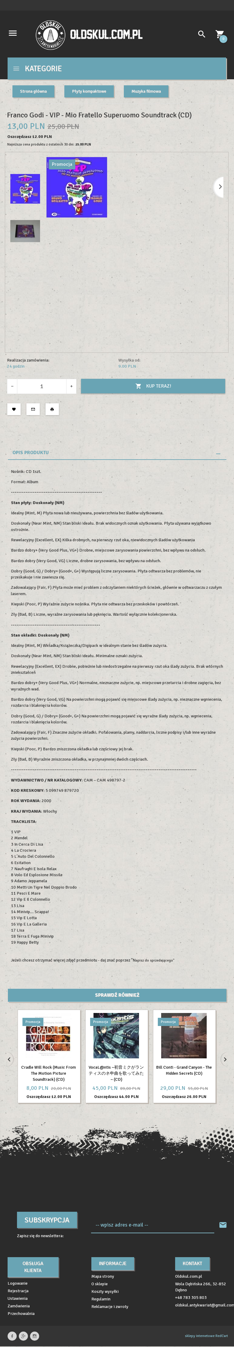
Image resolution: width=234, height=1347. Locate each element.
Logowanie (18, 1277)
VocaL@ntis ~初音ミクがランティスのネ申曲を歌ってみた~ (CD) (116, 1073)
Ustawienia (18, 1292)
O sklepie (99, 1277)
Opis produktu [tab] (30, 453)
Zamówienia (19, 1300)
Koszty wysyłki (105, 1285)
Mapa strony (102, 1270)
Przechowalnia (21, 1307)
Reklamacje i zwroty (109, 1300)
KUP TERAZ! (153, 386)
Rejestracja (18, 1284)
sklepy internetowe (200, 1330)
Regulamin (100, 1293)
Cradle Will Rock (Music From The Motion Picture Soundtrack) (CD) (48, 1073)
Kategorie (37, 68)
